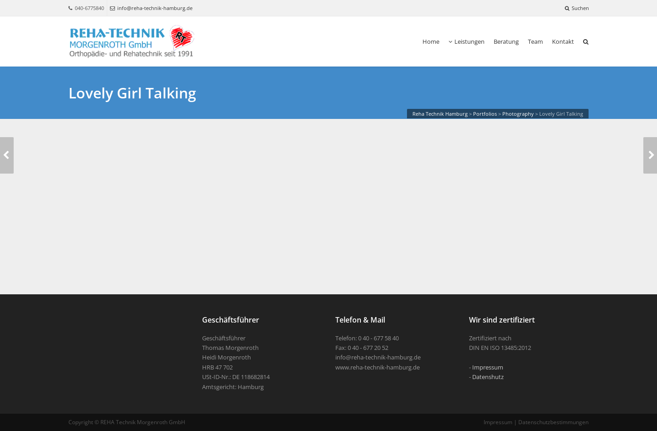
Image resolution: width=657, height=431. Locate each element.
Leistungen (466, 41)
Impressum (487, 367)
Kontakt (563, 41)
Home (430, 41)
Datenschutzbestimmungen (553, 422)
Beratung (506, 41)
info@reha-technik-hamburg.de (151, 8)
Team (535, 41)
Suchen (577, 8)
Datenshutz (488, 377)
